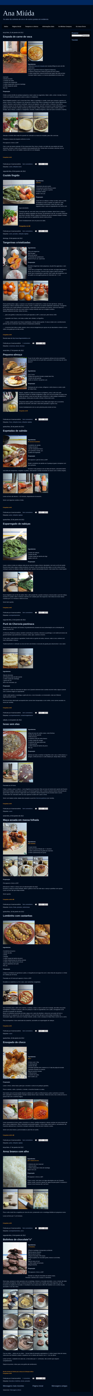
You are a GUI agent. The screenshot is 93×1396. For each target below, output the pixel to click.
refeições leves (17, 166)
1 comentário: (26, 343)
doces (17, 346)
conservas (12, 346)
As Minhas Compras (65, 26)
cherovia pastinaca (41, 798)
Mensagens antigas (59, 1386)
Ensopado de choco (14, 1042)
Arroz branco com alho (16, 1151)
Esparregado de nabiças (16, 523)
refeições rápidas (23, 234)
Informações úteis (48, 26)
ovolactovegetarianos (27, 715)
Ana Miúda (18, 13)
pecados (15, 234)
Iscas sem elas (11, 724)
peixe (10, 515)
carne (10, 166)
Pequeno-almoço (12, 354)
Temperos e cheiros (31, 26)
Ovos (10, 422)
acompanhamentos (14, 615)
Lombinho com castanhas (17, 915)
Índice (6, 26)
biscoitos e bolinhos (14, 1381)
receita (28, 139)
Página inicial (16, 26)
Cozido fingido (11, 175)
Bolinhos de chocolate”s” (17, 1239)
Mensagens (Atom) (15, 1390)
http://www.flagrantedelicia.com (21, 338)
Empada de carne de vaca (17, 36)
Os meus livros (81, 26)
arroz (22, 1231)
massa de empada (39, 66)
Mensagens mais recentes (13, 1386)
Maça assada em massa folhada (21, 820)
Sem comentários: (27, 164)
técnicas (22, 346)
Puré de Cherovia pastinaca (18, 624)
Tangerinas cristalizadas (16, 242)
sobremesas (26, 907)
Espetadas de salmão (15, 430)
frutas (14, 907)
